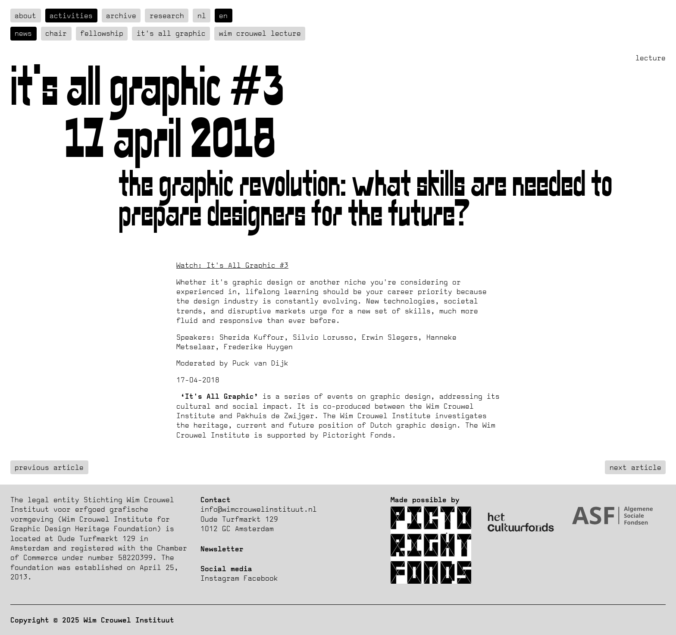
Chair (56, 33)
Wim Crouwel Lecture (260, 33)
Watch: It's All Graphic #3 (232, 265)
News (23, 33)
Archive (121, 15)
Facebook (261, 578)
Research (167, 15)
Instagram (219, 578)
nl (201, 15)
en (223, 15)
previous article (49, 467)
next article (635, 467)
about (25, 15)
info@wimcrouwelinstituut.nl (258, 509)
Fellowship (101, 33)
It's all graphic (171, 33)
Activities (71, 15)
